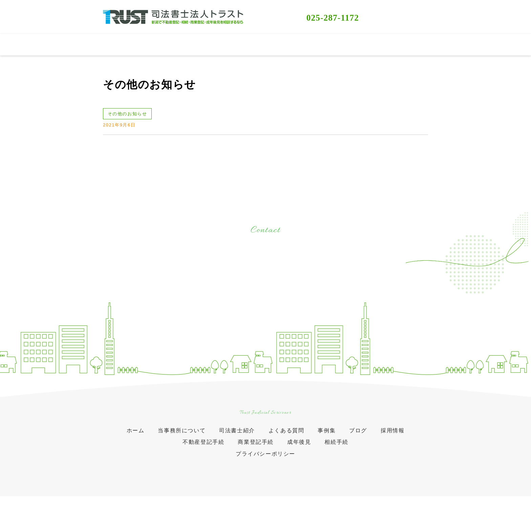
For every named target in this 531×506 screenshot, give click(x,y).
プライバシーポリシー (265, 458)
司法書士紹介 (237, 435)
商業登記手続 (256, 447)
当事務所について (182, 435)
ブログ (358, 435)
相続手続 (336, 447)
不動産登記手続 (203, 447)
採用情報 (392, 435)
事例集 (327, 435)
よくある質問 (286, 435)
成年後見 (299, 447)
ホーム (136, 435)
